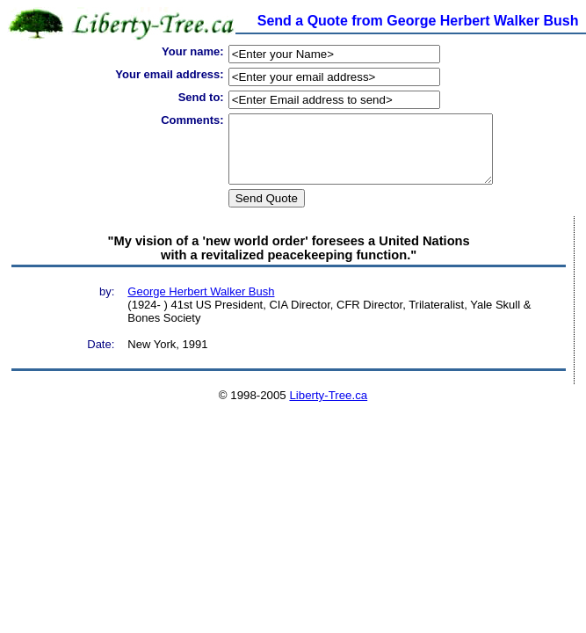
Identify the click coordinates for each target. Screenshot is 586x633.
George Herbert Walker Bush (200, 304)
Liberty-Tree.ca (328, 408)
